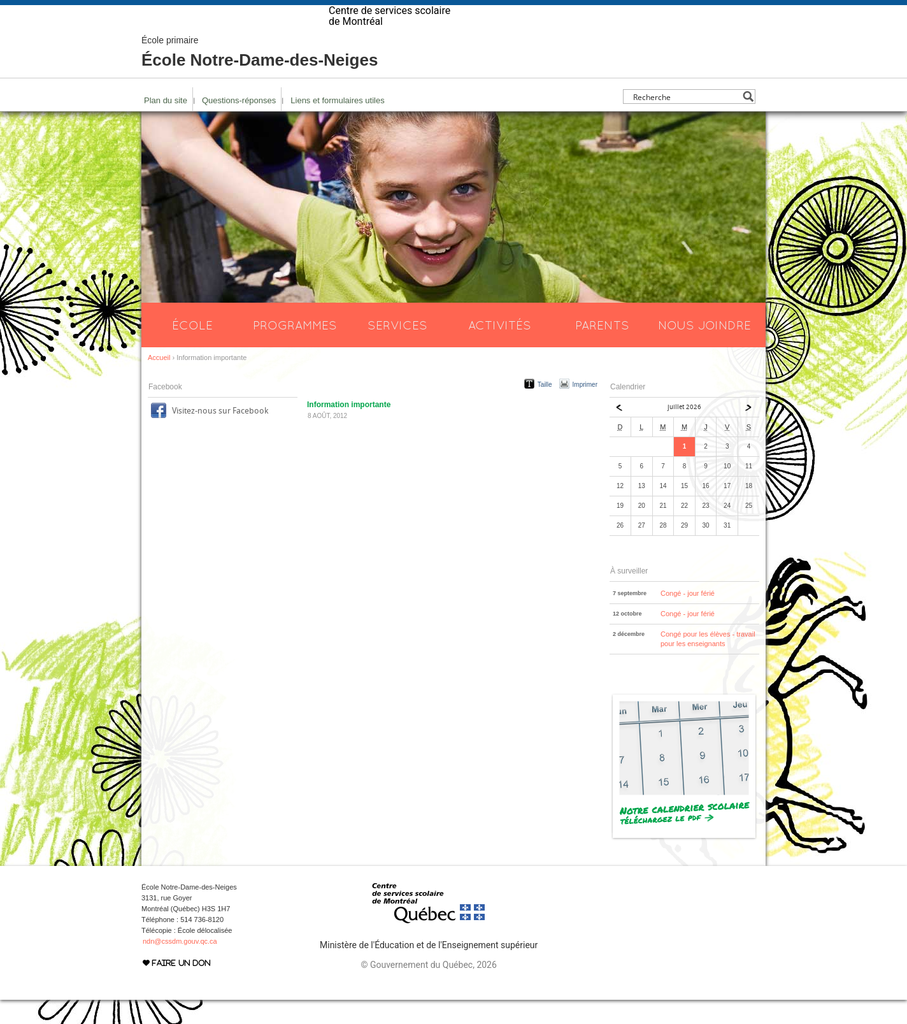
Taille (545, 408)
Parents (602, 349)
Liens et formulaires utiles (337, 124)
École (192, 349)
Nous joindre (704, 349)
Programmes (295, 349)
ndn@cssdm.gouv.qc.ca (180, 965)
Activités (499, 349)
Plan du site (165, 124)
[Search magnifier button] (748, 120)
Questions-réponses (239, 124)
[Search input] (685, 120)
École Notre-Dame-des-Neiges (259, 76)
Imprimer (585, 408)
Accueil (159, 382)
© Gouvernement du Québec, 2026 (428, 989)
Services (397, 349)
